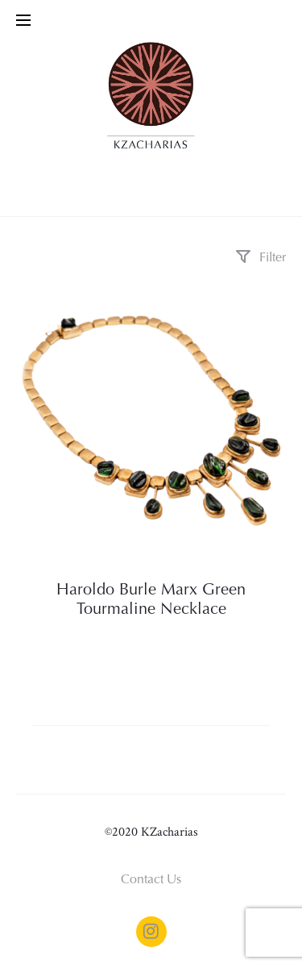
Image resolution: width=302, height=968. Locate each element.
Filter (260, 258)
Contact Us (151, 880)
